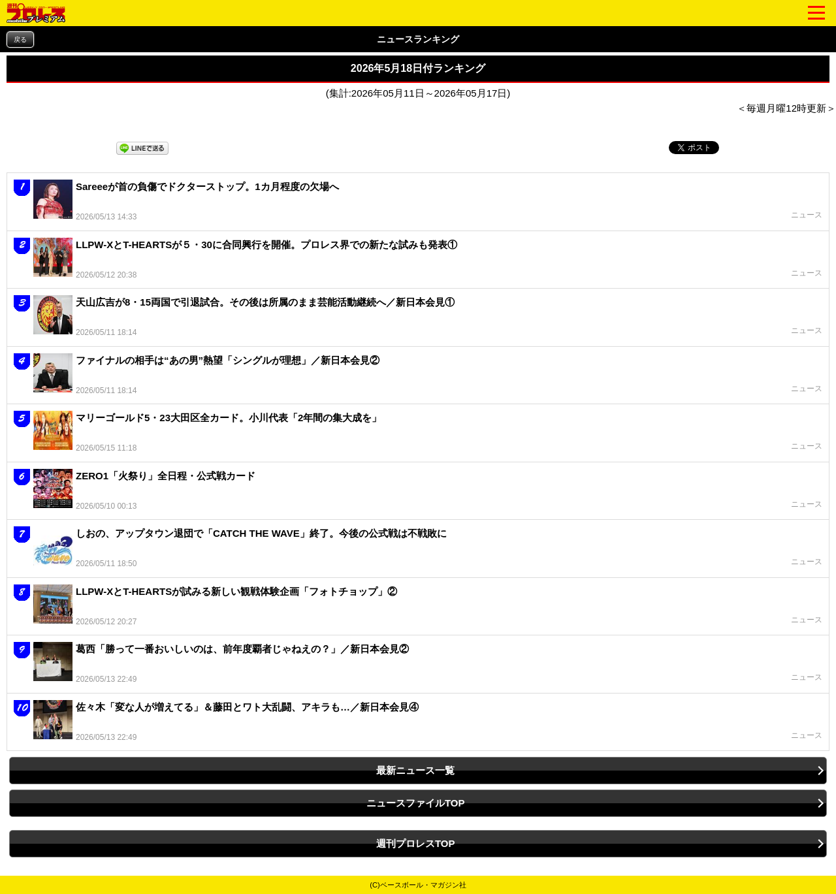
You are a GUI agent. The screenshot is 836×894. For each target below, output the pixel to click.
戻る (20, 39)
